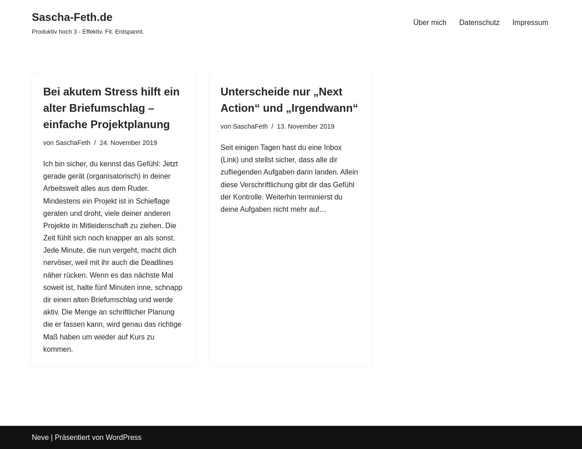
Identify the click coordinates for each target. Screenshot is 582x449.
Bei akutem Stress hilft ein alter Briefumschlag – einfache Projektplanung (111, 107)
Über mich (430, 22)
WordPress (123, 437)
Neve (40, 437)
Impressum (530, 22)
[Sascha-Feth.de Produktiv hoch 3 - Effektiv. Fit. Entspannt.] (88, 22)
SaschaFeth (72, 142)
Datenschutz (479, 22)
